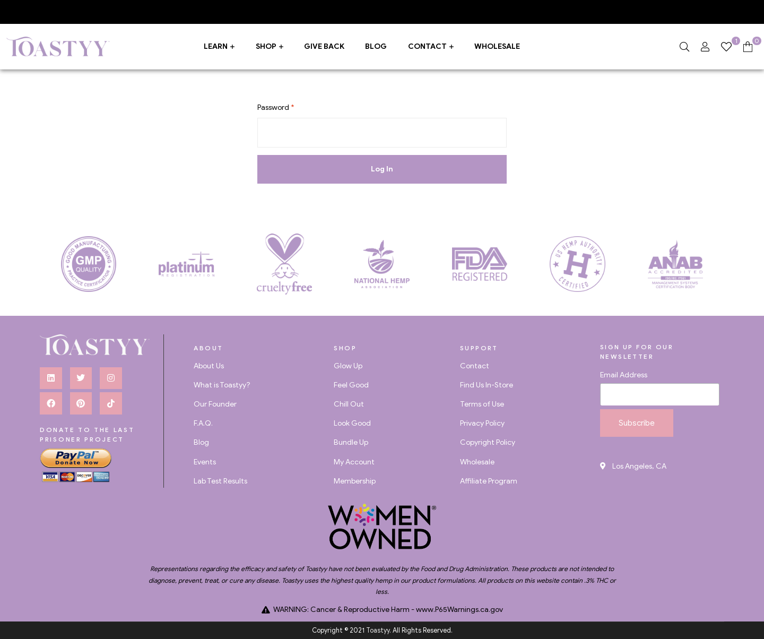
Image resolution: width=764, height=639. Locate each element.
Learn (216, 46)
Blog (376, 46)
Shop (266, 46)
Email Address (623, 374)
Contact (427, 46)
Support (479, 348)
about (208, 348)
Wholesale (497, 46)
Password (275, 107)
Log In (382, 169)
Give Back (324, 46)
